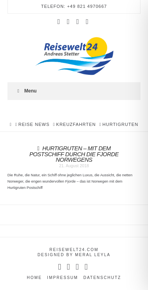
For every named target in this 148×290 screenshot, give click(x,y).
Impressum (62, 277)
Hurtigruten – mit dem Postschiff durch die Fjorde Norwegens (74, 154)
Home (34, 277)
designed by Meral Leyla (74, 255)
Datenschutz (102, 277)
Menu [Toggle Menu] (26, 91)
